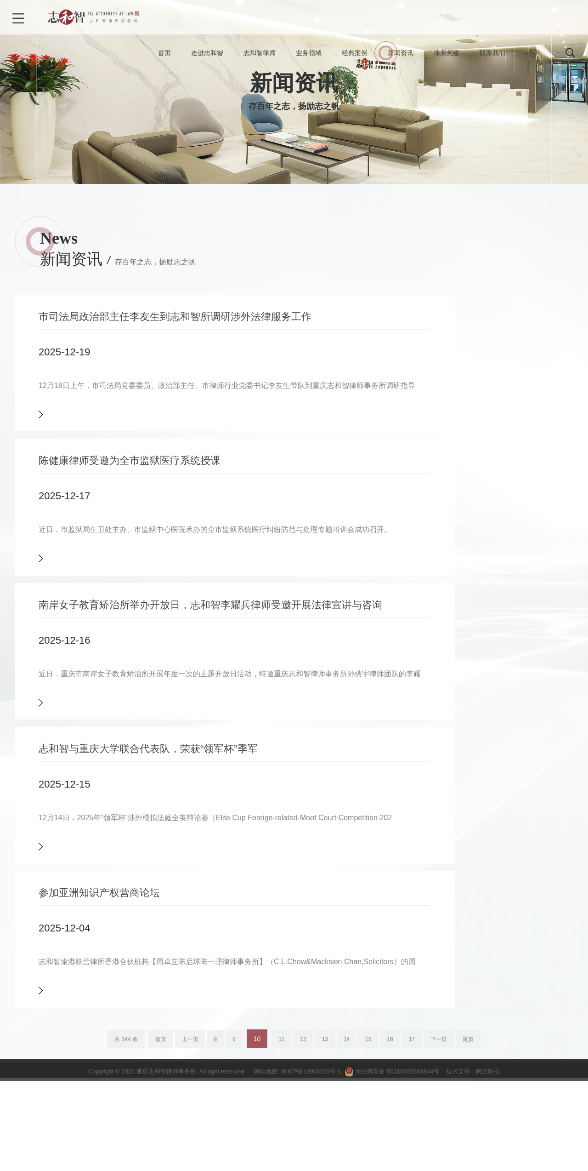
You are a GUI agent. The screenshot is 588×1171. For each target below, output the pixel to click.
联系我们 (492, 55)
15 (368, 1144)
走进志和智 (207, 55)
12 (303, 1144)
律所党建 (446, 55)
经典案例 (355, 55)
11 (281, 1144)
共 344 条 (126, 1144)
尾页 (468, 1144)
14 (347, 1144)
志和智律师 (259, 55)
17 (412, 1144)
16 (390, 1144)
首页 (164, 55)
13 (325, 1144)
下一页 (438, 1144)
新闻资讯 (400, 55)
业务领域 (309, 55)
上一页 (190, 1144)
